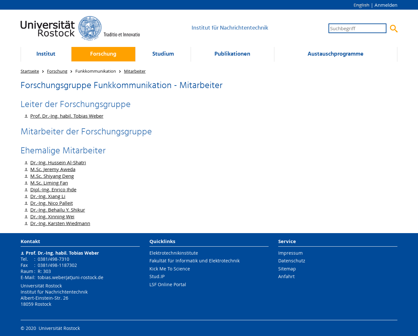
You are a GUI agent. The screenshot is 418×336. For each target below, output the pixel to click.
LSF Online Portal (167, 284)
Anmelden (386, 5)
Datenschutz (291, 261)
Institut (45, 54)
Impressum (290, 253)
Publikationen (232, 54)
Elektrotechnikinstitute (173, 253)
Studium (163, 54)
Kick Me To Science (169, 269)
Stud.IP (157, 276)
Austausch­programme (336, 54)
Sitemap (287, 269)
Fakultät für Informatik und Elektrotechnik (194, 261)
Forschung (103, 54)
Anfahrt (286, 276)
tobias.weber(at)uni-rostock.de (70, 277)
